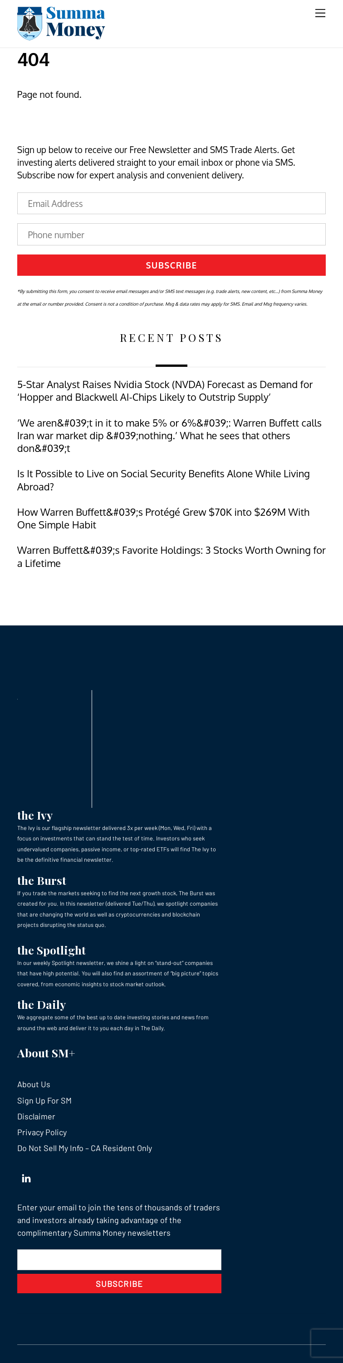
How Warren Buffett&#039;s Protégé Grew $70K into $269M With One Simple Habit (163, 518)
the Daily (41, 1004)
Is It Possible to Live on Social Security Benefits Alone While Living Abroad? (163, 479)
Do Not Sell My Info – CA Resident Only (84, 1148)
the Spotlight (51, 949)
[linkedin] (26, 1176)
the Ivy (35, 814)
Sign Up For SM (44, 1100)
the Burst (41, 880)
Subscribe (171, 264)
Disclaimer (36, 1116)
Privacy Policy (42, 1132)
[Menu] (320, 12)
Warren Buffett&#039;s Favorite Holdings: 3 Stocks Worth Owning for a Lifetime (171, 556)
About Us (33, 1084)
